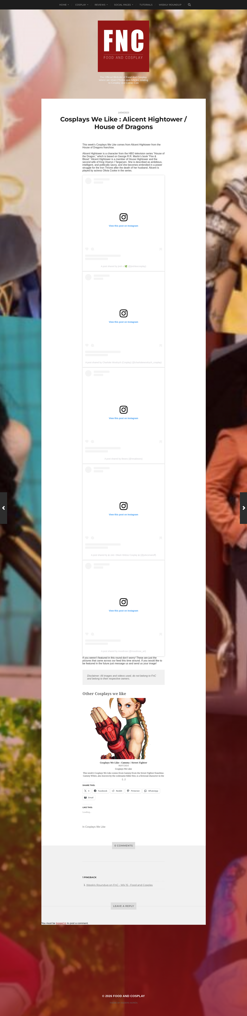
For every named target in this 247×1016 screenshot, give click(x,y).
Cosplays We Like (95, 826)
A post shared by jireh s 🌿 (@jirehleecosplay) (123, 266)
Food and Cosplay (129, 996)
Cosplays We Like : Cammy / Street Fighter (123, 762)
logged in (61, 923)
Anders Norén (129, 1003)
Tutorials (146, 4)
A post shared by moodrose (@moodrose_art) (123, 651)
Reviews (100, 4)
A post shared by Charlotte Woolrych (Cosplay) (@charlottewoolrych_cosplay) (123, 362)
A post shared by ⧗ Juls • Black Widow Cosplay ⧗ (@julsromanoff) (123, 555)
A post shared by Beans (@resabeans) (123, 458)
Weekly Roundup (170, 4)
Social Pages (122, 4)
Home (63, 4)
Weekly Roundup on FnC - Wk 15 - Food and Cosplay (119, 884)
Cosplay (80, 4)
